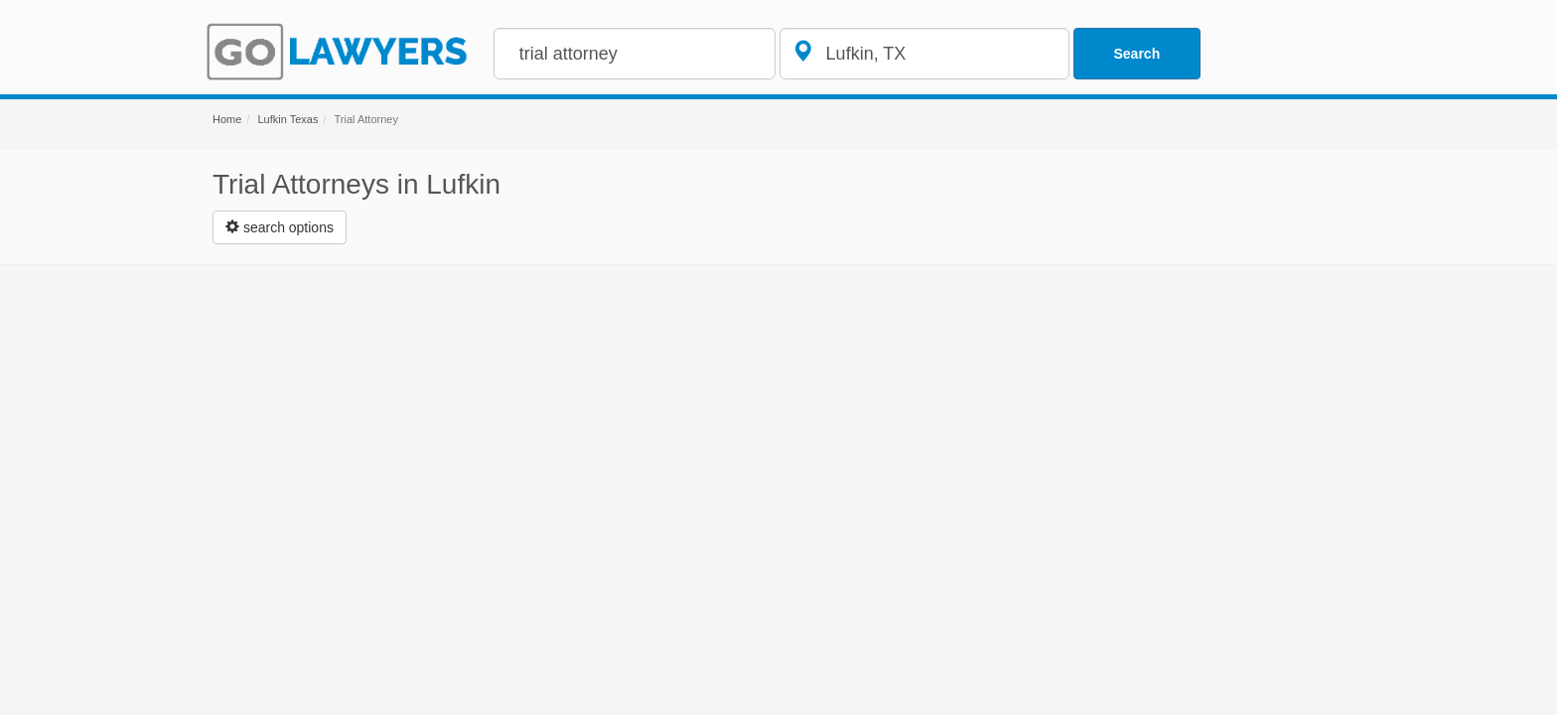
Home (226, 119)
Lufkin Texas (287, 119)
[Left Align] (279, 227)
